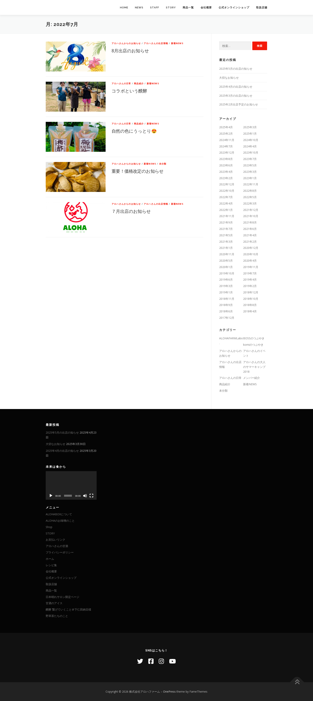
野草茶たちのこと (57, 616)
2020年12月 (250, 248)
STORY (171, 7)
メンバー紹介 (251, 378)
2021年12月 (250, 210)
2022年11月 (250, 184)
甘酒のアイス (54, 603)
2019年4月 (250, 279)
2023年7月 (250, 159)
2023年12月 (226, 152)
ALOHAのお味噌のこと (60, 520)
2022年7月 (226, 197)
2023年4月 (226, 172)
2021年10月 (250, 216)
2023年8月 (226, 159)
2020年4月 (250, 260)
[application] (71, 485)
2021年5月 (226, 235)
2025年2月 (226, 133)
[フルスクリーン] (91, 496)
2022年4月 (226, 203)
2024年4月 (250, 146)
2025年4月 (226, 127)
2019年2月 (250, 286)
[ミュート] (85, 496)
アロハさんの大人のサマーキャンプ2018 (254, 366)
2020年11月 (226, 254)
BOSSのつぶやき (253, 338)
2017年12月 (226, 318)
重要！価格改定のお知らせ (138, 171)
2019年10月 (226, 273)
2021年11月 (226, 216)
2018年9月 (226, 305)
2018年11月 (226, 299)
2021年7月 (226, 229)
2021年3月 (226, 241)
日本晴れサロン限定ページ (62, 597)
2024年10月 (250, 140)
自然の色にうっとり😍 (134, 131)
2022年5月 (250, 197)
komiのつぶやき (253, 345)
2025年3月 (250, 127)
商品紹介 (139, 83)
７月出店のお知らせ (131, 211)
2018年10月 (250, 299)
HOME (124, 7)
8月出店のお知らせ (130, 51)
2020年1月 (226, 267)
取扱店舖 (261, 7)
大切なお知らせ (229, 77)
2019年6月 (226, 279)
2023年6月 (226, 165)
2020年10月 (250, 254)
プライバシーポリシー (60, 552)
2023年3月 (250, 172)
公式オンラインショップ (234, 7)
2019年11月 (250, 267)
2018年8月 (250, 305)
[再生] (51, 496)
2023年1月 (250, 178)
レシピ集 (51, 565)
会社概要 (206, 7)
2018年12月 (250, 292)
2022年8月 (250, 191)
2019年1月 (226, 292)
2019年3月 (226, 286)
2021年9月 (226, 222)
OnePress (169, 691)
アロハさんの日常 (121, 83)
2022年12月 (226, 184)
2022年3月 (250, 203)
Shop (49, 527)
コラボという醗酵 (129, 91)
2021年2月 (250, 241)
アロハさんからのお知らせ (126, 43)
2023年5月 (250, 165)
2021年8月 (250, 222)
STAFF (154, 7)
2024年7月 (226, 146)
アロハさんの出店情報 (156, 43)
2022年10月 (226, 191)
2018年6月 (226, 311)
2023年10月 (250, 152)
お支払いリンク (55, 539)
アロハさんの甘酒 (57, 546)
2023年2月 (226, 178)
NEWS (139, 7)
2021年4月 (250, 235)
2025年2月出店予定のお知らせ (238, 104)
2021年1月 (226, 248)
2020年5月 (226, 260)
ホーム (50, 559)
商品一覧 (188, 7)
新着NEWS (177, 43)
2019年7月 (250, 273)
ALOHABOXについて (59, 514)
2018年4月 (250, 311)
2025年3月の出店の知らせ (235, 95)
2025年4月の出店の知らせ (235, 86)
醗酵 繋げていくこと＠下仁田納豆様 (68, 609)
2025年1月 (250, 133)
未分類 (162, 163)
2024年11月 (226, 140)
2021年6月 (250, 229)
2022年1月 (226, 210)
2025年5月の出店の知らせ (235, 68)
